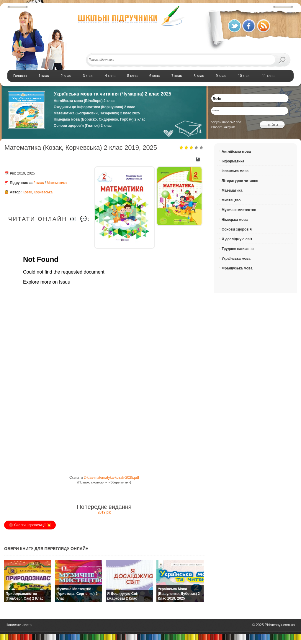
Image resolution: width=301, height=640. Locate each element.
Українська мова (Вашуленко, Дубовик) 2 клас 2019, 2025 (179, 593)
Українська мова (236, 258)
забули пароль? (223, 122)
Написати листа (19, 625)
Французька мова (237, 268)
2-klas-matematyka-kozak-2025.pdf (111, 478)
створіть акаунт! (223, 127)
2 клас (39, 183)
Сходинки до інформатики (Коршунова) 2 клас (94, 107)
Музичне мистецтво (239, 210)
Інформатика (233, 161)
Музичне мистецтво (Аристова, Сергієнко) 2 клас (77, 593)
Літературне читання (240, 181)
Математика (57, 183)
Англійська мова (236, 151)
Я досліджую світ (237, 239)
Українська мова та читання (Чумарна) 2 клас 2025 (112, 93)
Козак (27, 192)
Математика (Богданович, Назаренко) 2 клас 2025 (97, 113)
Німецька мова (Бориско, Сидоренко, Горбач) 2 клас (99, 119)
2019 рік (104, 512)
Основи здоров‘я (237, 229)
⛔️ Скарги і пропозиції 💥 (30, 525)
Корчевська (43, 192)
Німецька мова (235, 220)
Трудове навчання (238, 249)
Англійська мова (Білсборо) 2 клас (84, 101)
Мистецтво (231, 200)
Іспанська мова (235, 171)
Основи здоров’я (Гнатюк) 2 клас (83, 126)
